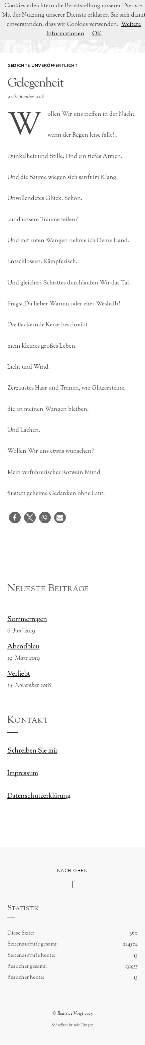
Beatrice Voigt (70, 1013)
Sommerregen (27, 619)
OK (97, 34)
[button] (15, 517)
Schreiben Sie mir (32, 751)
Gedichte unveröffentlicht (42, 65)
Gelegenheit (35, 83)
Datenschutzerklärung (38, 796)
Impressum (22, 774)
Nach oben (72, 870)
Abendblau (23, 647)
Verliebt (18, 674)
